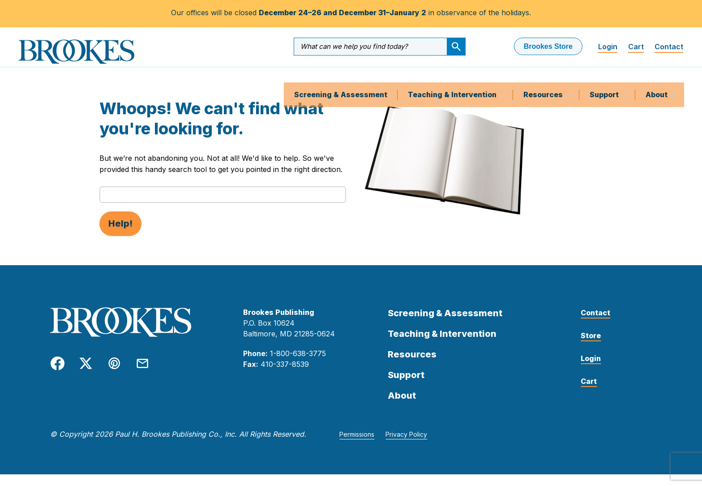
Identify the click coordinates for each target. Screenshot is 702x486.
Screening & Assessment (340, 78)
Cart (636, 46)
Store (591, 347)
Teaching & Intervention (453, 78)
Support (605, 78)
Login (607, 46)
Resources (544, 78)
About (657, 78)
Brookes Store (548, 46)
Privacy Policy (406, 446)
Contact (669, 46)
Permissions (356, 446)
